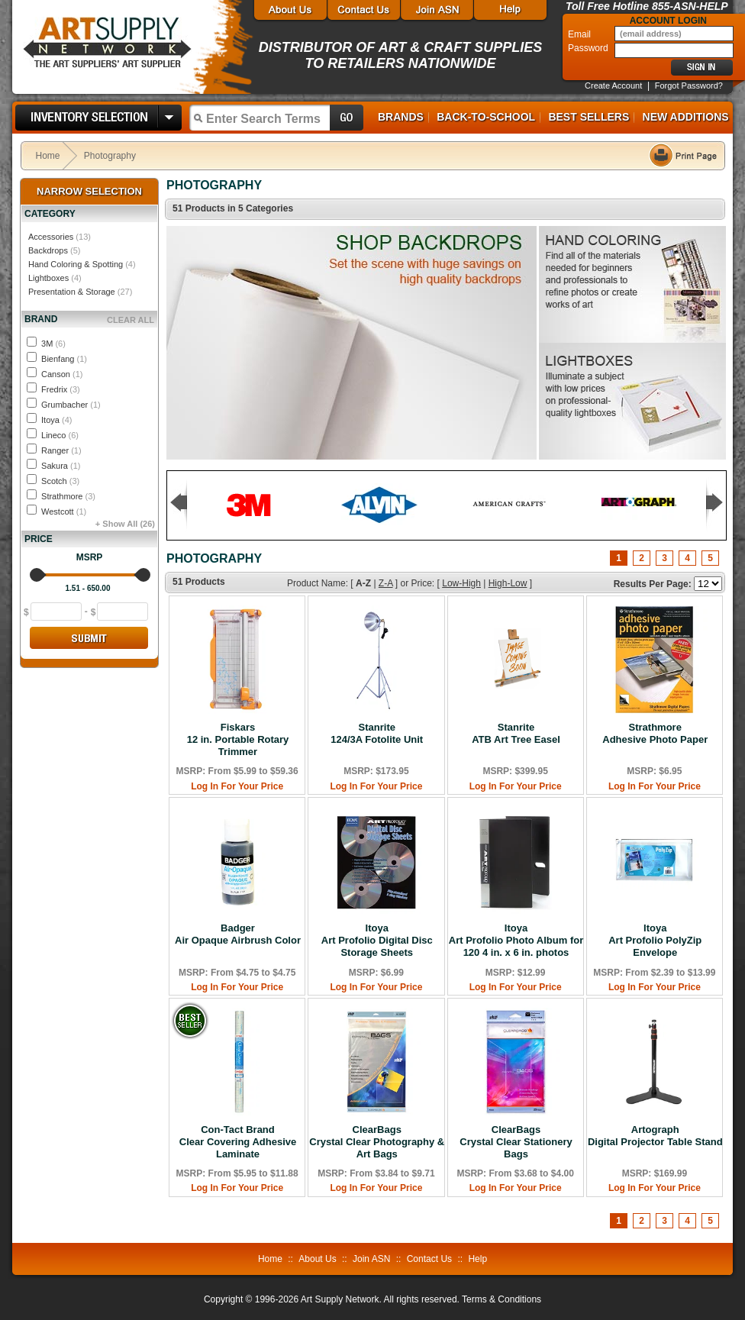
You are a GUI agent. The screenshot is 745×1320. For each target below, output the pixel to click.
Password (589, 48)
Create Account (613, 85)
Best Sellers (588, 117)
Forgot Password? (689, 85)
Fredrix (60, 389)
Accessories (50, 236)
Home (48, 155)
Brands (401, 117)
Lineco (60, 435)
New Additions (686, 117)
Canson (61, 374)
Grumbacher (71, 404)
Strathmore (68, 496)
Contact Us (429, 1259)
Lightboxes (48, 277)
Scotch (60, 481)
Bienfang (64, 358)
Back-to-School (486, 117)
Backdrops (48, 250)
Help (477, 1259)
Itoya (56, 419)
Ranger (61, 450)
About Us (317, 1259)
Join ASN (371, 1259)
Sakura (60, 465)
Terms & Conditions (501, 1299)
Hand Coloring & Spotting (75, 264)
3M (53, 343)
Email (580, 34)
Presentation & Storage (71, 291)
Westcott (63, 511)
